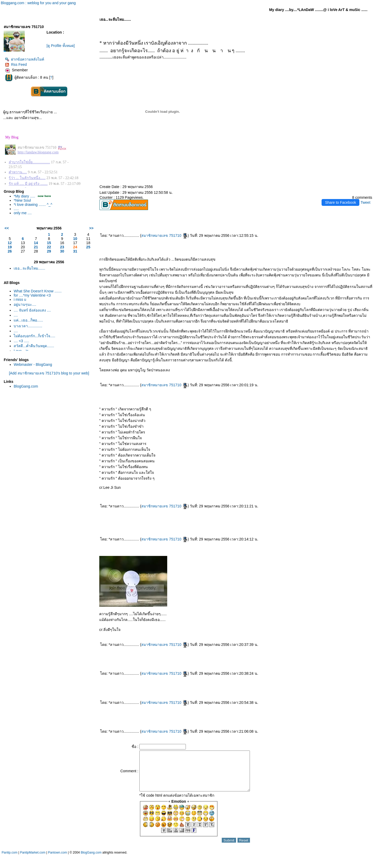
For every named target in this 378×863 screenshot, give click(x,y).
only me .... (23, 213)
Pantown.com (57, 860)
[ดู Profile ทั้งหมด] (60, 46)
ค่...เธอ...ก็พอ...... (28, 320)
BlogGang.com (26, 386)
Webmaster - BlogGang (33, 364)
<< (6, 228)
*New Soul (22, 200)
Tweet (365, 202)
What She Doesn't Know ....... (37, 291)
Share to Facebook (340, 202)
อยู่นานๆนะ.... (25, 304)
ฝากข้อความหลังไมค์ (24, 59)
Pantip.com (9, 860)
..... (16, 209)
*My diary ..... (24, 196)
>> (91, 228)
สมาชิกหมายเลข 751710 (164, 235)
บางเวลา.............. (28, 326)
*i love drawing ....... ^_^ (33, 204)
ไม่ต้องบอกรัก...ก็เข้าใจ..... (34, 336)
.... (16, 315)
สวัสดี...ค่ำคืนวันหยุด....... (34, 346)
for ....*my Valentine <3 (32, 295)
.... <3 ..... (21, 341)
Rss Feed (16, 64)
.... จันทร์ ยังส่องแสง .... (32, 310)
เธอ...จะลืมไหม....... (29, 268)
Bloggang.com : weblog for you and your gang (38, 3)
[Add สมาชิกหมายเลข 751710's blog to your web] (49, 373)
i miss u (20, 299)
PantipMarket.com (32, 860)
